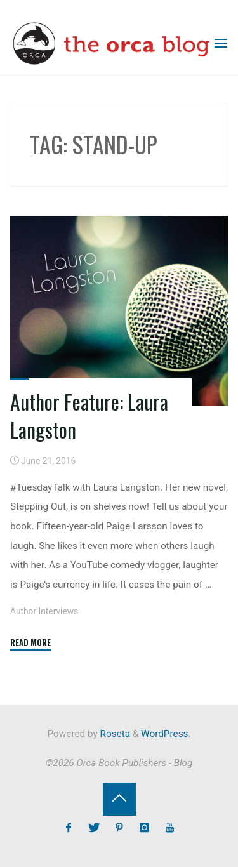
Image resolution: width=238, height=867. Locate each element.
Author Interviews (44, 611)
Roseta (114, 733)
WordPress (164, 733)
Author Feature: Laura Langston (89, 415)
